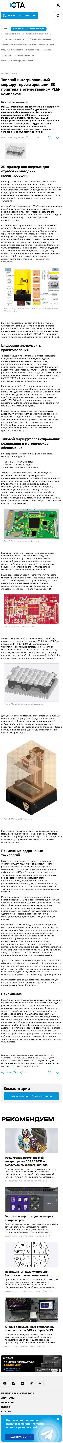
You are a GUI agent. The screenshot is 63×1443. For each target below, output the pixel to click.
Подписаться (18, 1437)
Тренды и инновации (24, 55)
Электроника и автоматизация (28, 29)
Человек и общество (40, 39)
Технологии (8, 55)
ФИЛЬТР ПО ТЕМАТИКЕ (22, 15)
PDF (57, 137)
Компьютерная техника (25, 44)
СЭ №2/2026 (26, 1181)
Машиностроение (46, 44)
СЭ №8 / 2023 (9, 74)
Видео (5, 1407)
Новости (7, 1402)
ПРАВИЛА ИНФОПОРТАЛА (17, 1393)
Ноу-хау (6, 50)
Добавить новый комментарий (31, 1096)
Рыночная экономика (37, 34)
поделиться (49, 137)
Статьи (6, 1411)
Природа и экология (14, 39)
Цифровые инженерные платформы (19, 61)
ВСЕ (5, 29)
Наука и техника (12, 34)
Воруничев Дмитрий (14, 102)
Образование (18, 50)
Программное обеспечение (39, 50)
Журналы (8, 1398)
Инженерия (8, 44)
